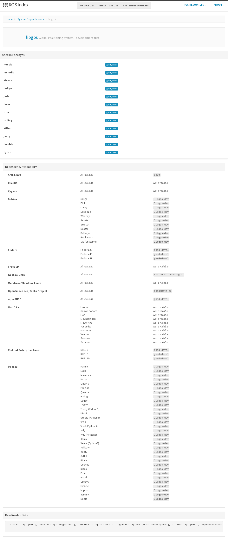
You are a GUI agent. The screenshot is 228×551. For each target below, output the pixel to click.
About (219, 4)
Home (9, 19)
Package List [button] (87, 5)
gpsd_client (112, 65)
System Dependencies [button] (136, 5)
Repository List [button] (108, 5)
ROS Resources (195, 4)
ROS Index (15, 4)
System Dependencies (30, 19)
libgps (32, 37)
